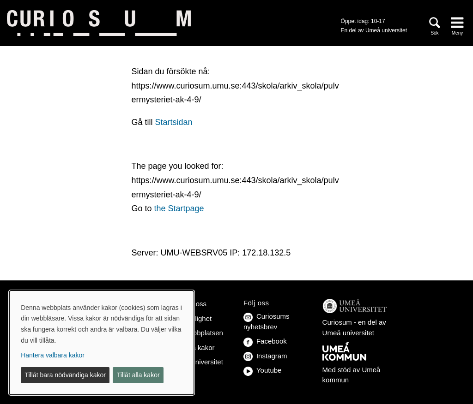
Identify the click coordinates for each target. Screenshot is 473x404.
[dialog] (101, 343)
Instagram (265, 356)
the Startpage (179, 208)
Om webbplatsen (197, 333)
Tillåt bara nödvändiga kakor (65, 375)
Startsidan (173, 122)
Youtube (262, 370)
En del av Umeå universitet (374, 30)
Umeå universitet (197, 362)
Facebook (265, 341)
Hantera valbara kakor (53, 355)
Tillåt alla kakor (138, 375)
